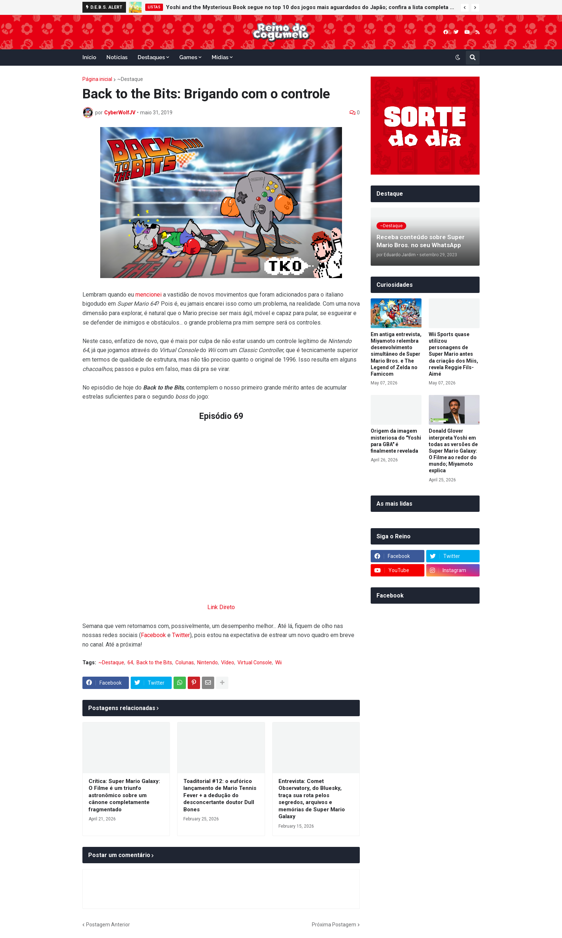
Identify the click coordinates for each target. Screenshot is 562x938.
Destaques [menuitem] (151, 57)
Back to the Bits (154, 662)
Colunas (184, 662)
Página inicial (97, 79)
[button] (464, 7)
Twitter (181, 635)
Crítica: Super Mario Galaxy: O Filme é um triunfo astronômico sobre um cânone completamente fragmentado (124, 795)
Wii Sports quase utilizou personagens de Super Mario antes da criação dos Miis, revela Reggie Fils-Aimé (453, 354)
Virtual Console (254, 662)
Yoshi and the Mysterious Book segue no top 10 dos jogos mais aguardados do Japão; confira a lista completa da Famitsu (311, 7)
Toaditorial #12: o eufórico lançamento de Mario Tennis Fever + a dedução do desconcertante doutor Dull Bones (219, 795)
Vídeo (227, 662)
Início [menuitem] (89, 57)
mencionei (148, 294)
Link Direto (221, 607)
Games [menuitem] (188, 57)
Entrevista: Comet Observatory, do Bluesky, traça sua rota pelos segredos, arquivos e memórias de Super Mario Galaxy (311, 799)
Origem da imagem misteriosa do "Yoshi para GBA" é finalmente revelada (396, 441)
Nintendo (207, 662)
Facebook (153, 635)
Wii (278, 662)
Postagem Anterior (108, 924)
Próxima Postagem (334, 924)
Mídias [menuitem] (220, 57)
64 (130, 662)
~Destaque (130, 79)
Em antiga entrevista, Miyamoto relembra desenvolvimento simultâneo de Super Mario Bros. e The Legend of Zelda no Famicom (396, 354)
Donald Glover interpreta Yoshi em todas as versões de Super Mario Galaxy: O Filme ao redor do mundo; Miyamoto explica (453, 450)
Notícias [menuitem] (116, 57)
